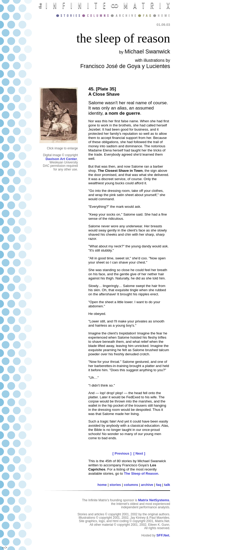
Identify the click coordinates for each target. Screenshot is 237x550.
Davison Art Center (61, 159)
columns (131, 485)
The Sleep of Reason (141, 473)
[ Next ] (139, 453)
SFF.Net (162, 535)
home (102, 485)
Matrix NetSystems (153, 500)
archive (147, 485)
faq (158, 485)
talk (167, 485)
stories (115, 485)
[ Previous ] (121, 453)
